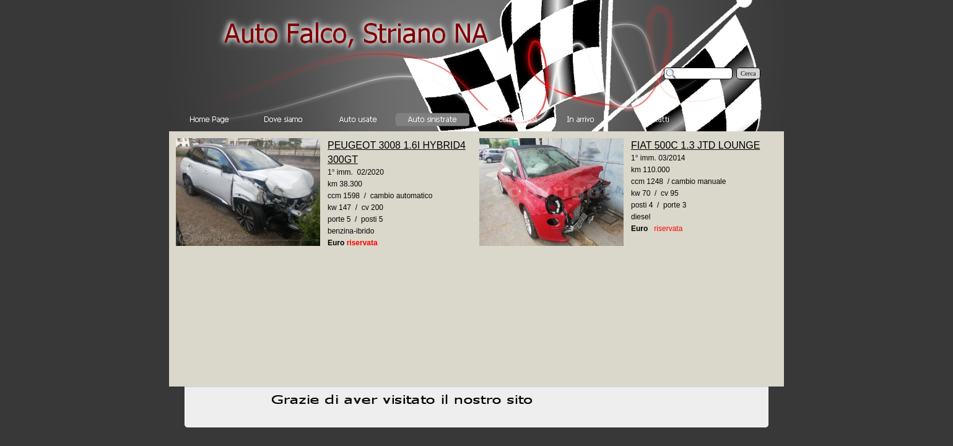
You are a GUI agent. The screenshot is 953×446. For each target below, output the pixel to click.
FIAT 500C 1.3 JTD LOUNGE (695, 145)
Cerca (748, 73)
